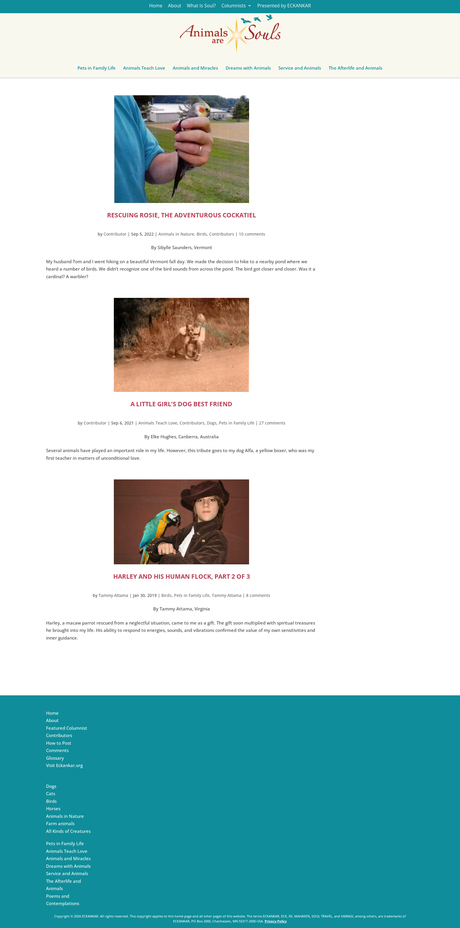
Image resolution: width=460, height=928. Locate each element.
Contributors (221, 234)
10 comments (252, 234)
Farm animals (60, 823)
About (174, 6)
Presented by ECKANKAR (284, 6)
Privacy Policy (276, 921)
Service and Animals (299, 69)
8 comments (258, 595)
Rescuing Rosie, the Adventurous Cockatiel (181, 215)
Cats (50, 793)
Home (155, 6)
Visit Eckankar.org (64, 765)
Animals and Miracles (195, 69)
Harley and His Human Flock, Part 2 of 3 (181, 576)
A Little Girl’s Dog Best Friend (181, 404)
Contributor (115, 234)
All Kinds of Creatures (68, 831)
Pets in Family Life (96, 69)
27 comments (272, 423)
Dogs (212, 423)
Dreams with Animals (248, 69)
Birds (202, 234)
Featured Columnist (66, 728)
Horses (53, 808)
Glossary (55, 758)
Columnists (233, 6)
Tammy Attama (113, 595)
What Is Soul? (201, 6)
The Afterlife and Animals (355, 69)
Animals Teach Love (144, 69)
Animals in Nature (176, 234)
